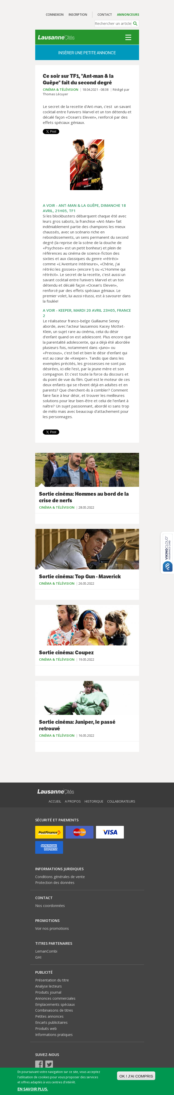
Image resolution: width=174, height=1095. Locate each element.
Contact (105, 14)
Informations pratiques (54, 1034)
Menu (128, 37)
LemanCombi (46, 951)
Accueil (55, 801)
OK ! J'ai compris (136, 1076)
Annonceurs (128, 14)
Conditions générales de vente (60, 876)
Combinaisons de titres (54, 1010)
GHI (38, 957)
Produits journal (48, 992)
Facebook (39, 1064)
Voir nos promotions (52, 928)
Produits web (46, 1028)
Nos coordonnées (50, 905)
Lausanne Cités (56, 37)
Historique (94, 801)
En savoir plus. (32, 1089)
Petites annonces (49, 1016)
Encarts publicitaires (51, 1022)
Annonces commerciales (55, 998)
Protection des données (54, 882)
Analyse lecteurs (48, 986)
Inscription (78, 14)
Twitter (49, 1064)
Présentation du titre (52, 980)
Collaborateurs (121, 801)
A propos (73, 801)
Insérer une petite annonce (87, 52)
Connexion (55, 14)
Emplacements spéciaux (55, 1004)
